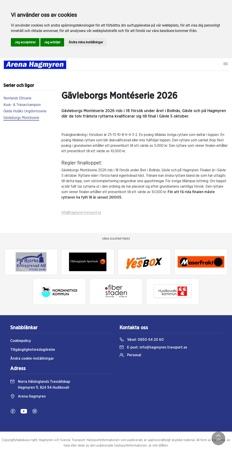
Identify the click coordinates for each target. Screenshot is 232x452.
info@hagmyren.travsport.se (81, 212)
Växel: (141, 340)
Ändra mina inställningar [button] (86, 42)
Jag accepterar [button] (25, 42)
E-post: (153, 347)
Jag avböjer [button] (52, 42)
